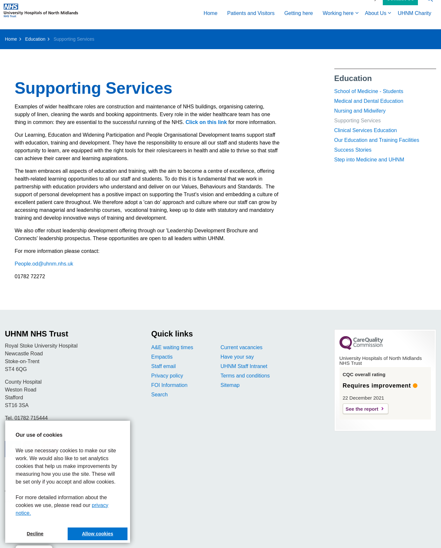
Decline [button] (35, 533)
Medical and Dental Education (369, 101)
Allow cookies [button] (97, 533)
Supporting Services (357, 120)
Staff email (163, 366)
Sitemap (230, 385)
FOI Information (169, 385)
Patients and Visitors (251, 22)
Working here (338, 22)
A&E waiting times (172, 347)
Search (159, 394)
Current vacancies (241, 347)
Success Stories (353, 150)
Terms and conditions (245, 375)
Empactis (162, 357)
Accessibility (364, 7)
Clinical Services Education (365, 130)
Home (211, 22)
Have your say (237, 357)
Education (353, 78)
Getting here (298, 22)
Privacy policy (167, 375)
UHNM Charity (414, 22)
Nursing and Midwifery (360, 111)
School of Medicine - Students (369, 91)
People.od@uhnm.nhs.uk (44, 264)
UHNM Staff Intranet (243, 366)
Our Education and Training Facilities (376, 140)
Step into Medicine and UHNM (369, 159)
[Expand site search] (429, 7)
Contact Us (400, 7)
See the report (362, 409)
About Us (375, 22)
